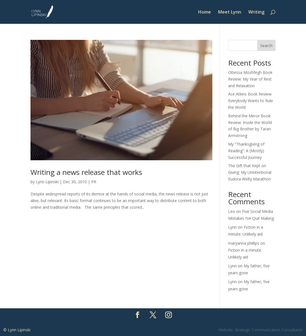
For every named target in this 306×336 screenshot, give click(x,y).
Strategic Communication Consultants (269, 329)
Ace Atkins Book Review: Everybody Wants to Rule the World (250, 100)
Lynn (232, 227)
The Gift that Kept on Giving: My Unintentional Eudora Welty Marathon (249, 172)
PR (93, 181)
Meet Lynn (229, 12)
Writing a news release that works (86, 172)
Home (204, 12)
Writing (256, 12)
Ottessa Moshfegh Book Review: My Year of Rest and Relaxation (250, 79)
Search (266, 45)
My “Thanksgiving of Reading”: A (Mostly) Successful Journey (246, 150)
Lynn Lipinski (47, 181)
